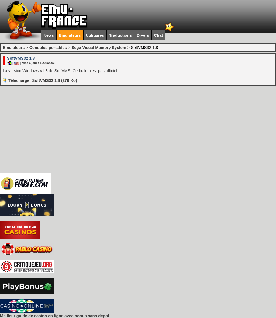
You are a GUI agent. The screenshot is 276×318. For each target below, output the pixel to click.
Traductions (120, 35)
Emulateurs (70, 35)
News (48, 35)
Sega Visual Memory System (98, 47)
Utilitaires (95, 35)
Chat (158, 35)
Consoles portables (48, 47)
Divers (143, 35)
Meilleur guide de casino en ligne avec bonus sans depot (54, 315)
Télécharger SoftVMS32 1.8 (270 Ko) (42, 80)
